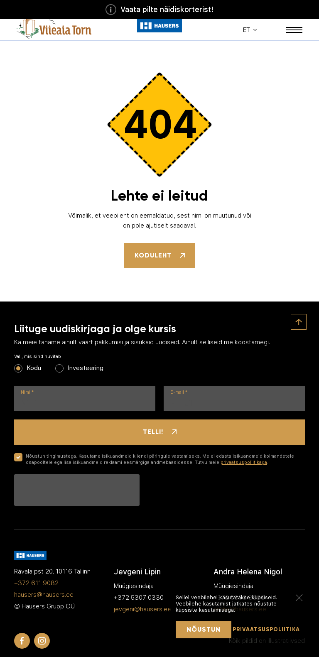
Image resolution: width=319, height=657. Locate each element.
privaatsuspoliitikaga (244, 462)
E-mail (178, 392)
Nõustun (203, 629)
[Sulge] (299, 597)
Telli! (160, 432)
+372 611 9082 (36, 583)
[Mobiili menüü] (294, 30)
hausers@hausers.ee (44, 594)
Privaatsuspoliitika (266, 629)
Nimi (27, 392)
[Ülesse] (299, 322)
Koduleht (160, 255)
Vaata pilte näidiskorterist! (159, 9)
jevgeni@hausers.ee (142, 609)
